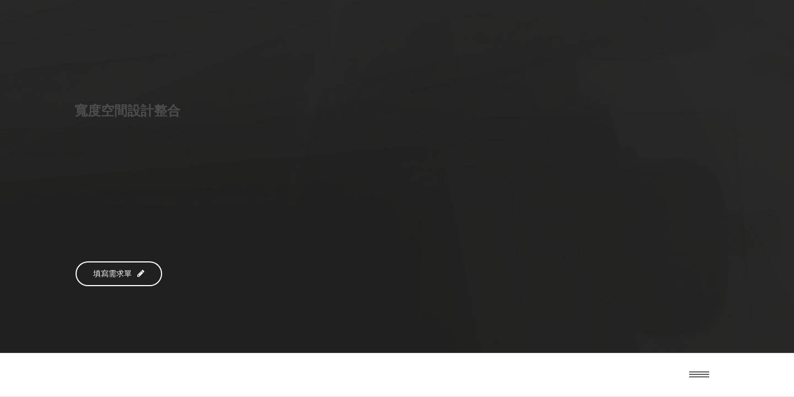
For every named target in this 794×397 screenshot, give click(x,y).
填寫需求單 (118, 274)
